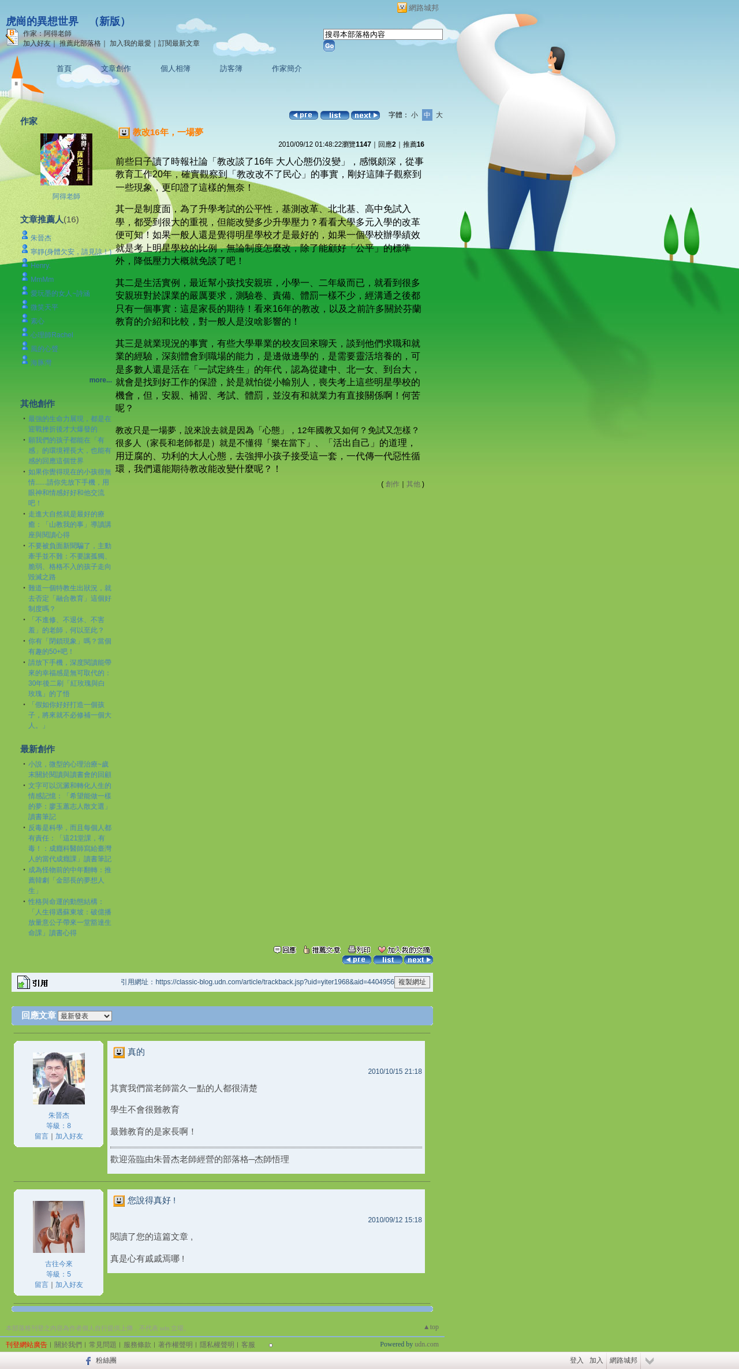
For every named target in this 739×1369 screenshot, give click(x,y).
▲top (431, 1327)
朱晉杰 (41, 238)
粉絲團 (106, 1360)
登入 (577, 1360)
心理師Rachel (52, 335)
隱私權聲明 (217, 1345)
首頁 (64, 68)
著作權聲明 (175, 1345)
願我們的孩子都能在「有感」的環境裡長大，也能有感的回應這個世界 (69, 450)
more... (100, 380)
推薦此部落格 (80, 43)
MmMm (42, 280)
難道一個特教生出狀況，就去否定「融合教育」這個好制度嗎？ (69, 598)
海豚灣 (41, 363)
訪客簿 (231, 68)
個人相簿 (176, 68)
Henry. (40, 266)
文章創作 (116, 68)
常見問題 (103, 1345)
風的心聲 (44, 349)
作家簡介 (287, 68)
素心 (37, 321)
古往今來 (59, 1264)
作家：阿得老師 (47, 33)
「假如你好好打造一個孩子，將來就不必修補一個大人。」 (69, 715)
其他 (413, 484)
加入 (596, 1360)
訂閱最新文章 (179, 43)
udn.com (427, 1344)
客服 (248, 1345)
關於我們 (68, 1345)
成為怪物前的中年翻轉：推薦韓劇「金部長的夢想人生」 (69, 880)
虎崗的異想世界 (42, 21)
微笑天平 (44, 307)
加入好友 (37, 43)
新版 (109, 21)
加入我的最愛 (130, 43)
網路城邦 (424, 7)
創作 (393, 484)
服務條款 (137, 1345)
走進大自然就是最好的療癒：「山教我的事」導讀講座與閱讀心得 (69, 524)
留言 (41, 1136)
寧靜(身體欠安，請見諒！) (71, 252)
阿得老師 (66, 196)
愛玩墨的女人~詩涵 (60, 293)
